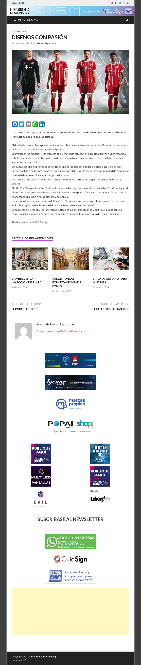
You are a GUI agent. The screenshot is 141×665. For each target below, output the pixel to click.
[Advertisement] (70, 611)
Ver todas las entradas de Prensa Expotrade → (61, 331)
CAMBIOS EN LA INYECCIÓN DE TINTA (26, 280)
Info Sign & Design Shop (44, 656)
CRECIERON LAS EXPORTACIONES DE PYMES (66, 282)
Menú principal (28, 19)
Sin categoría (19, 32)
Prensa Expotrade (46, 43)
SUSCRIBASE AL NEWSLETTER (70, 519)
